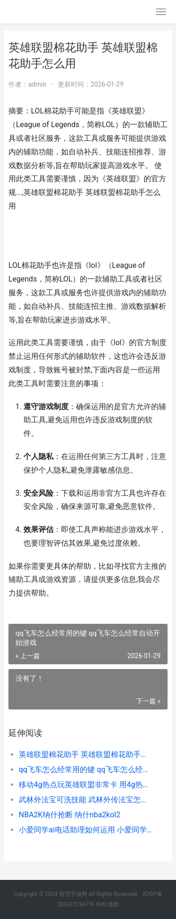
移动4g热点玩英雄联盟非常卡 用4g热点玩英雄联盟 (86, 784)
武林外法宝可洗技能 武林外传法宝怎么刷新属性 (86, 799)
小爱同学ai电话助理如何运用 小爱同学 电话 (86, 829)
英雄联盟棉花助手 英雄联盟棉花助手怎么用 (86, 754)
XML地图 (107, 904)
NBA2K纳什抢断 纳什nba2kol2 (69, 814)
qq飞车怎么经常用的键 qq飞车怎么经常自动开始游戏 (86, 769)
